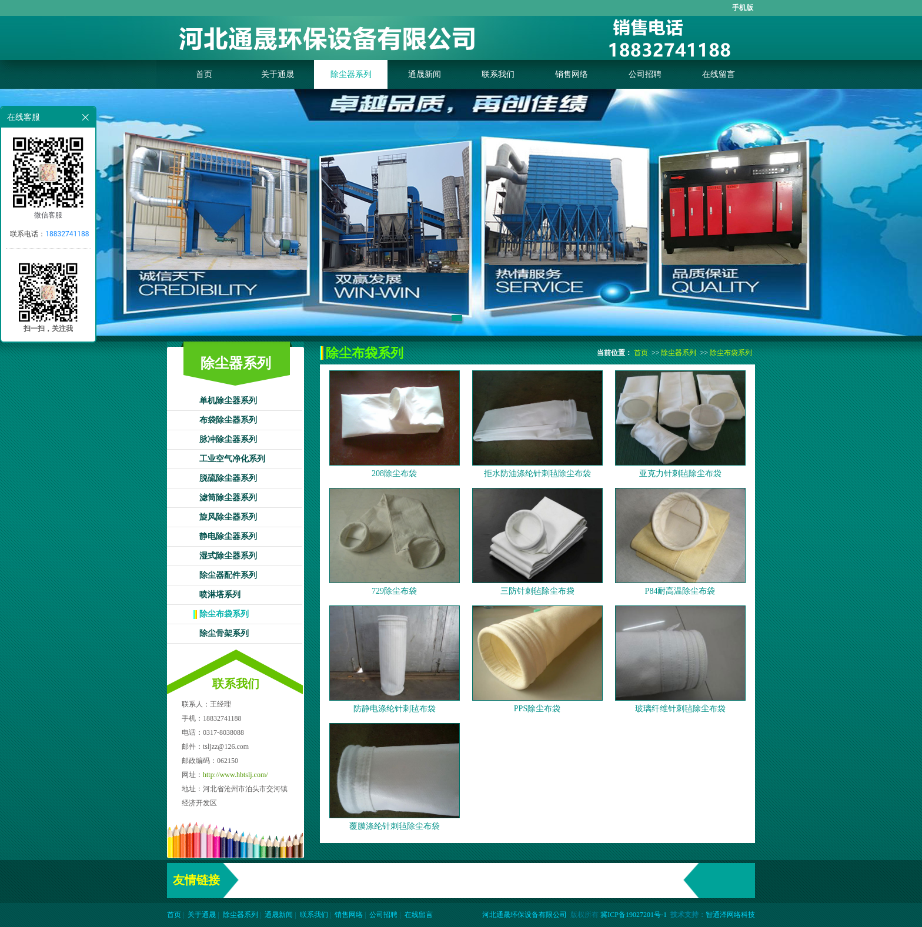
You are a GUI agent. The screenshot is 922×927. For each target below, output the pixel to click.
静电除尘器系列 (228, 536)
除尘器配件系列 (228, 575)
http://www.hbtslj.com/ (235, 775)
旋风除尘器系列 (228, 517)
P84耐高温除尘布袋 (680, 591)
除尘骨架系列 (224, 633)
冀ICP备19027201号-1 (633, 915)
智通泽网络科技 (730, 915)
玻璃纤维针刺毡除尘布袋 (680, 708)
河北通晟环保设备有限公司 (524, 915)
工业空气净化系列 (232, 458)
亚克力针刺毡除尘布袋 (680, 473)
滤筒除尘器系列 (228, 497)
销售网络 (571, 74)
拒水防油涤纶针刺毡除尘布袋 (537, 473)
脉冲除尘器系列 (228, 439)
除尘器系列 (351, 74)
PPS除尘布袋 (537, 708)
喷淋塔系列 (219, 594)
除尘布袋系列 (224, 614)
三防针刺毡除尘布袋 (537, 591)
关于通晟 (277, 74)
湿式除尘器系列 (228, 555)
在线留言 (718, 74)
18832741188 (67, 234)
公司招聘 (645, 74)
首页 (204, 74)
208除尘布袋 (394, 473)
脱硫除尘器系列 (228, 478)
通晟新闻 (424, 74)
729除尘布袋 (394, 591)
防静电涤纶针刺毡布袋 (394, 708)
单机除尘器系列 (228, 400)
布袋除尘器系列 (228, 420)
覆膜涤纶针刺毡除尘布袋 (394, 826)
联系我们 (498, 74)
